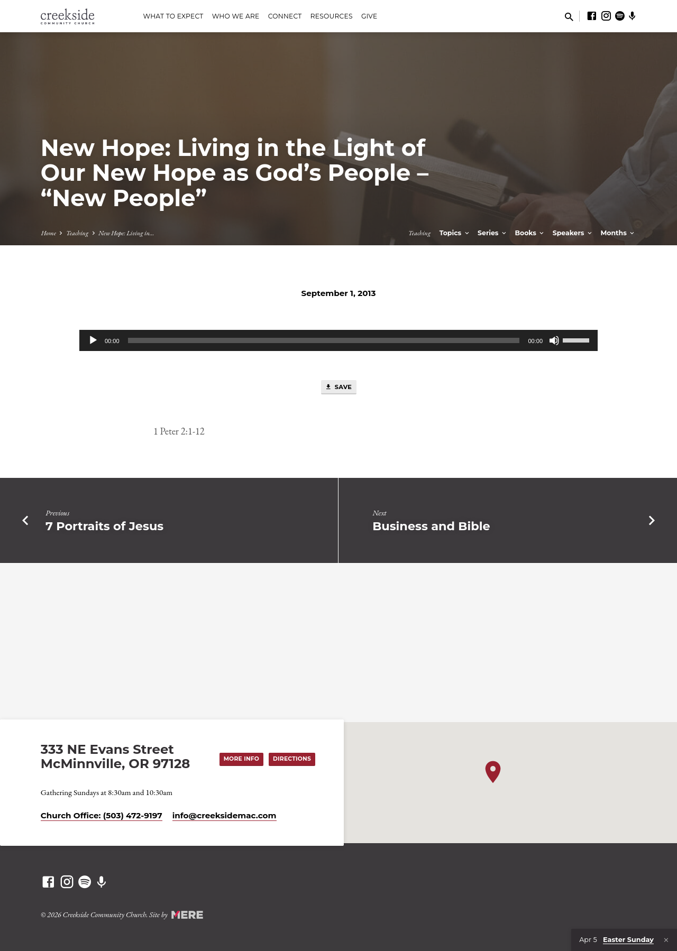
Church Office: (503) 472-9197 (101, 815)
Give (369, 16)
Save (338, 387)
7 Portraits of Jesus (104, 526)
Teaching (77, 232)
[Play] (93, 340)
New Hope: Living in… (126, 232)
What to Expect (173, 16)
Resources (331, 16)
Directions (290, 758)
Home (48, 232)
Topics (455, 233)
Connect (285, 16)
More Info (237, 758)
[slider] (324, 340)
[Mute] (554, 340)
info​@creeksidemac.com (224, 815)
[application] (338, 340)
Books (530, 233)
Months (618, 233)
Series (493, 233)
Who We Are (236, 16)
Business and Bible (431, 526)
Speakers (573, 233)
